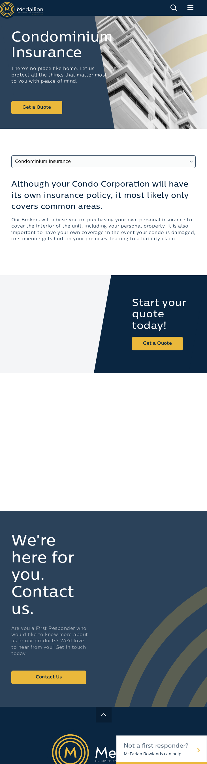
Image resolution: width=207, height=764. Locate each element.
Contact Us (49, 677)
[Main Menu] (190, 8)
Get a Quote (36, 107)
